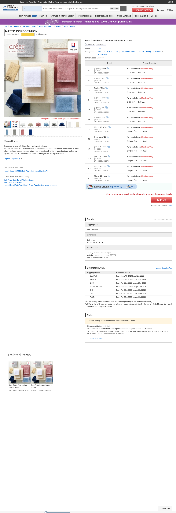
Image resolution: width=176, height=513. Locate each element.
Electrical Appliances (104, 16)
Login (170, 205)
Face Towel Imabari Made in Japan (41, 386)
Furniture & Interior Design (62, 16)
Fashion (43, 16)
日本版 (170, 2)
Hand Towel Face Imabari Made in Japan (18, 386)
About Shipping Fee (164, 268)
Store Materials (124, 16)
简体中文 (91, 44)
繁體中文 (101, 44)
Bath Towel (26, 171)
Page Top (166, 508)
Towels (58, 26)
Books (154, 16)
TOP (5, 26)
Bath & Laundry (46, 26)
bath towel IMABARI (39, 171)
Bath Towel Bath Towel (13, 183)
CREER (18, 171)
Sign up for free (143, 10)
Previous (4, 370)
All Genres (14, 26)
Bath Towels (69, 26)
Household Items (84, 16)
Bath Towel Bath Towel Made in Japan (19, 180)
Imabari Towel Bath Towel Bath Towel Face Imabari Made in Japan (30, 185)
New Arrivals (28, 16)
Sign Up (161, 200)
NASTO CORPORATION (108, 52)
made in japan (9, 171)
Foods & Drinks (141, 16)
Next (171, 370)
